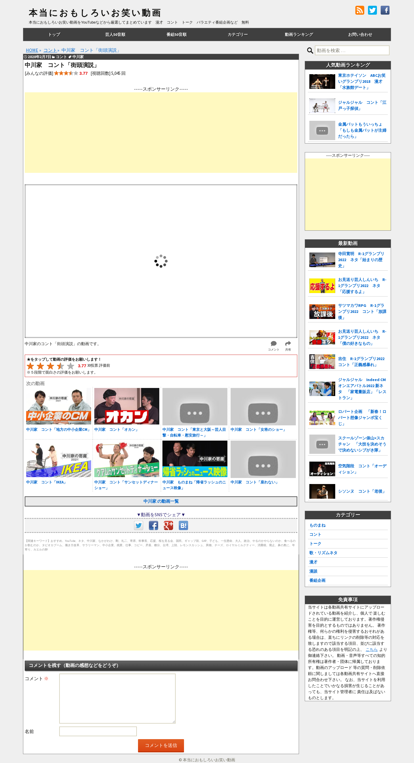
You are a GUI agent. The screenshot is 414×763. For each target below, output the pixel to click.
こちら (372, 649)
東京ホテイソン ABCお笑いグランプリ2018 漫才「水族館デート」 (362, 81)
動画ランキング (299, 34)
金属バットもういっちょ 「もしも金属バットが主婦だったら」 (362, 130)
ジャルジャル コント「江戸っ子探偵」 (362, 105)
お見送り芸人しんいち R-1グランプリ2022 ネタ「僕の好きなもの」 (362, 337)
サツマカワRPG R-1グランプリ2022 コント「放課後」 (362, 311)
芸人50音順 (115, 34)
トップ (54, 34)
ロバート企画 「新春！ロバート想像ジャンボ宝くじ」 (362, 417)
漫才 (313, 562)
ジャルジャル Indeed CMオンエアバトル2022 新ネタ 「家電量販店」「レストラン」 (362, 388)
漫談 (313, 571)
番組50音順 (176, 34)
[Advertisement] (161, 132)
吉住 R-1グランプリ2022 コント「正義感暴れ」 (363, 361)
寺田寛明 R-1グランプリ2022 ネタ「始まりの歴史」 (361, 259)
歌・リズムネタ (323, 552)
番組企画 (317, 580)
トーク (315, 543)
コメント (37, 678)
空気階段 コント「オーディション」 (362, 469)
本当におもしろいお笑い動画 (95, 13)
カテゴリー (238, 34)
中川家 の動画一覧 (161, 501)
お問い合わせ (360, 34)
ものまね (317, 525)
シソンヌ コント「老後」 (362, 491)
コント (315, 534)
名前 (29, 731)
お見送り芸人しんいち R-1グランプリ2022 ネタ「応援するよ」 (362, 285)
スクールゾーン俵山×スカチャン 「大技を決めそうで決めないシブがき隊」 (362, 444)
